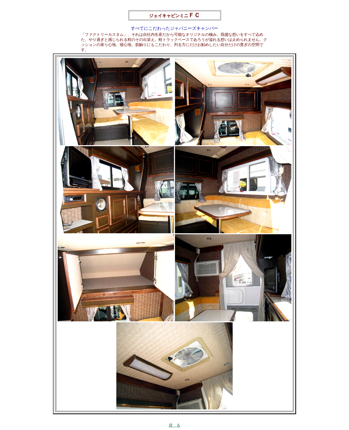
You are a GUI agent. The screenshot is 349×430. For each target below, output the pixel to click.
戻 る (174, 425)
